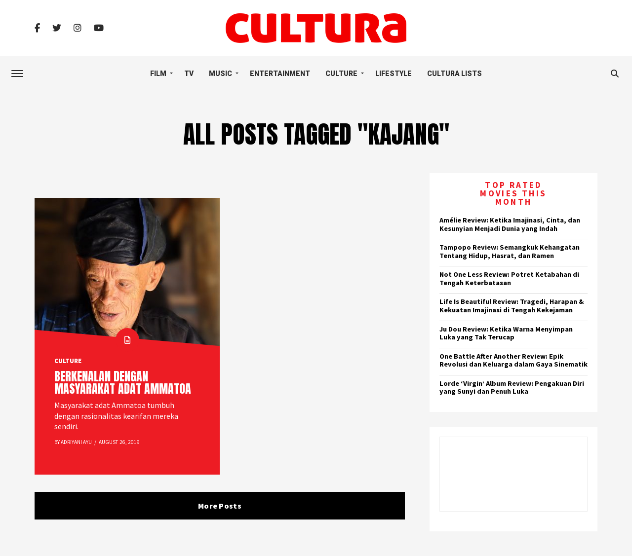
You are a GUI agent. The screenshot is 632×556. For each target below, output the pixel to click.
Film (158, 73)
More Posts (219, 506)
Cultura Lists (454, 73)
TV (189, 73)
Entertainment (280, 73)
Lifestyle (393, 73)
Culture (341, 73)
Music (220, 73)
